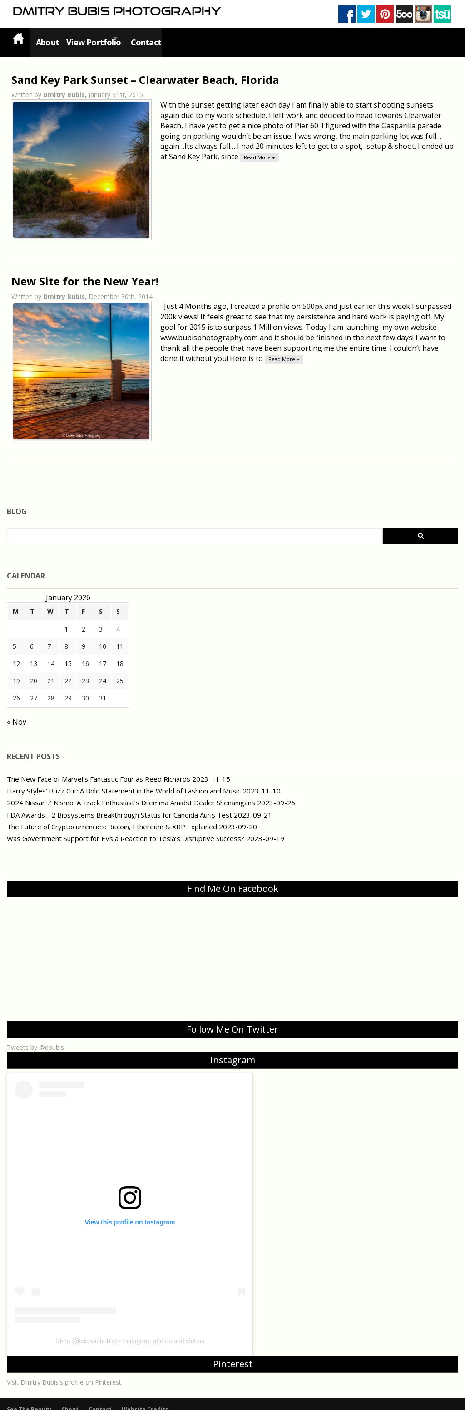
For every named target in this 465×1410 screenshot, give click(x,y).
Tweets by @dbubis (35, 1039)
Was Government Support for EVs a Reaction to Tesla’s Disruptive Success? (125, 829)
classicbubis (97, 1332)
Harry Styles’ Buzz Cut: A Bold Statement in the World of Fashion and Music (124, 782)
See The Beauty (29, 1401)
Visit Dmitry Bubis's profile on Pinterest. (65, 1373)
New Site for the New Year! (84, 272)
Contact (157, 38)
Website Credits (145, 1401)
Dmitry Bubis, (66, 86)
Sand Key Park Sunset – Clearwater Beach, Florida (145, 71)
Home (18, 38)
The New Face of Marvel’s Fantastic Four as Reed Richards (98, 770)
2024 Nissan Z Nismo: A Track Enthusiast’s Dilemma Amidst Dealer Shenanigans (131, 794)
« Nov (16, 714)
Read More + (259, 149)
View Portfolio (94, 38)
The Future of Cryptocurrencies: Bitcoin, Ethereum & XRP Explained (112, 817)
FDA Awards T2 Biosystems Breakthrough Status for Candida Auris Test (119, 806)
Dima (62, 1332)
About (45, 38)
